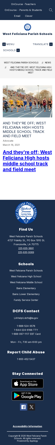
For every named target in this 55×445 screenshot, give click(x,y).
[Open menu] (8, 44)
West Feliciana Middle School (26, 282)
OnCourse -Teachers (23, 4)
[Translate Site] (42, 44)
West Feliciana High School (26, 276)
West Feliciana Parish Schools (21, 62)
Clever (29, 15)
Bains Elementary (26, 288)
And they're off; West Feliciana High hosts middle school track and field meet (31, 70)
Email (17, 15)
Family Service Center (26, 300)
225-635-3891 (26, 248)
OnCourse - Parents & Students (23, 10)
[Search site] (51, 10)
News (48, 62)
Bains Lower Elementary (26, 294)
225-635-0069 (26, 252)
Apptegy (34, 441)
